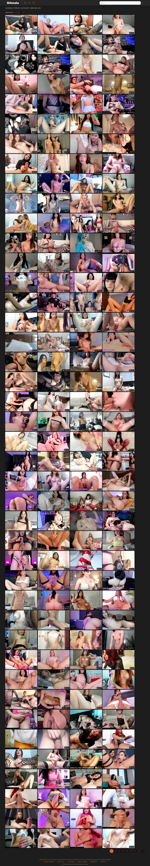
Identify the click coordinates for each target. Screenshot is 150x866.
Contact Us (103, 861)
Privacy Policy (71, 861)
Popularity (17, 12)
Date (23, 12)
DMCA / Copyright (82, 861)
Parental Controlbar (49, 861)
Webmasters (93, 861)
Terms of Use (60, 861)
